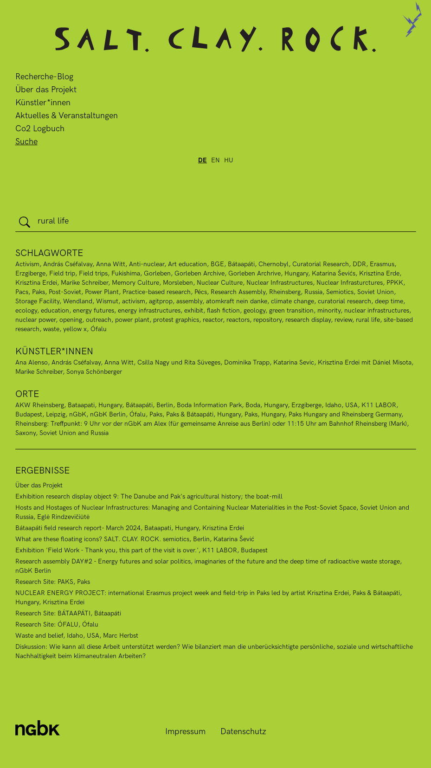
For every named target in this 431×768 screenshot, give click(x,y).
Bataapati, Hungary (95, 405)
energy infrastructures (149, 310)
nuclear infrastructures (376, 310)
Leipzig (55, 414)
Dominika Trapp (247, 362)
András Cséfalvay (67, 264)
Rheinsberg (285, 292)
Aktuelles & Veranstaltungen (66, 116)
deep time (389, 301)
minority (329, 310)
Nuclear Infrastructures (279, 283)
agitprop (161, 301)
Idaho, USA (341, 405)
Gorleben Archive (199, 273)
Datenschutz (243, 731)
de (202, 160)
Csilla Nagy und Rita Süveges (178, 362)
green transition (291, 310)
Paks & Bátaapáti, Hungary (203, 414)
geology (254, 310)
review (343, 320)
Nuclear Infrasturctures (349, 283)
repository (267, 320)
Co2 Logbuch (39, 129)
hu (228, 160)
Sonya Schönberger (94, 372)
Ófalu (137, 414)
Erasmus (382, 264)
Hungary (296, 273)
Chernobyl (273, 264)
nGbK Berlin (108, 414)
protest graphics (176, 320)
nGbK (77, 414)
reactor (213, 320)
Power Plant (102, 292)
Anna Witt (110, 264)
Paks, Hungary (264, 414)
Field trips (93, 273)
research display (308, 320)
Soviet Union (375, 292)
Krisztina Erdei (36, 283)
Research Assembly (238, 292)
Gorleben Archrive (254, 273)
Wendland (77, 301)
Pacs (21, 292)
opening (70, 320)
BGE (217, 264)
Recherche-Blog (44, 77)
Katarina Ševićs (333, 273)
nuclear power (35, 320)
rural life (368, 320)
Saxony (25, 433)
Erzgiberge (30, 273)
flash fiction (223, 310)
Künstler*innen (43, 103)
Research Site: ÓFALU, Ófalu (56, 624)
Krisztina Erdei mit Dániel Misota (365, 362)
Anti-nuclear (146, 264)
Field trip (62, 273)
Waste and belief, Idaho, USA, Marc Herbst (76, 636)
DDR (359, 264)
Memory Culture (135, 283)
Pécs (200, 292)
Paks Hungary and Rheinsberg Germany (345, 414)
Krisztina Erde (379, 273)
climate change (292, 301)
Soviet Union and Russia (74, 433)
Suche (26, 142)
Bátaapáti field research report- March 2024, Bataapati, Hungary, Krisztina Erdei (129, 528)
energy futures (93, 310)
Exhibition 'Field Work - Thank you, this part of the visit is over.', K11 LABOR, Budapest (141, 550)
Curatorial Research (320, 264)
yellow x (75, 329)
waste (51, 329)
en (215, 160)
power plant (132, 320)
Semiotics (340, 292)
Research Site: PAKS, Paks (52, 582)
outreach (98, 320)
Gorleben (157, 273)
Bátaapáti (139, 405)
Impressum (185, 731)
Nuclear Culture (220, 283)
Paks (38, 292)
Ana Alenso (31, 362)
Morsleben (178, 283)
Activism (27, 264)
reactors (238, 320)
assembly (189, 301)
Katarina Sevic (293, 362)
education (55, 310)
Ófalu (98, 329)
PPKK (394, 283)
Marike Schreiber (84, 283)
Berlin (164, 405)
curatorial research (344, 301)
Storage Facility (37, 301)
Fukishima (125, 273)
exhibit (193, 310)
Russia (313, 292)
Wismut (107, 301)
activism (133, 301)
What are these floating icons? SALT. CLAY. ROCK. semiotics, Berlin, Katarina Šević (134, 539)
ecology (26, 310)
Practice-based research (156, 292)
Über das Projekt (46, 90)
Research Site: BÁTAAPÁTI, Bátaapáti (68, 613)
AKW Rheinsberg (39, 405)
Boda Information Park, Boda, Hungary (232, 405)
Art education (187, 264)
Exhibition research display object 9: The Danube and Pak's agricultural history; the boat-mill (149, 496)
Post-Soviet (65, 292)
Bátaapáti (241, 264)
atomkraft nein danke (236, 301)
